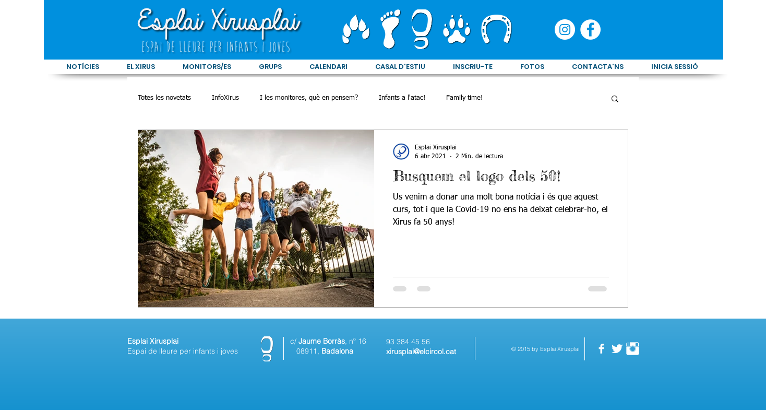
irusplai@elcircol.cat (423, 351)
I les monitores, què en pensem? (309, 98)
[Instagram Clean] (632, 348)
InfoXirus (225, 98)
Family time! (464, 98)
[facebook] (601, 348)
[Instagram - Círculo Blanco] (565, 29)
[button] (615, 99)
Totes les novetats (164, 98)
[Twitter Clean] (617, 348)
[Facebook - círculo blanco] (590, 29)
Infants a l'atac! (402, 98)
